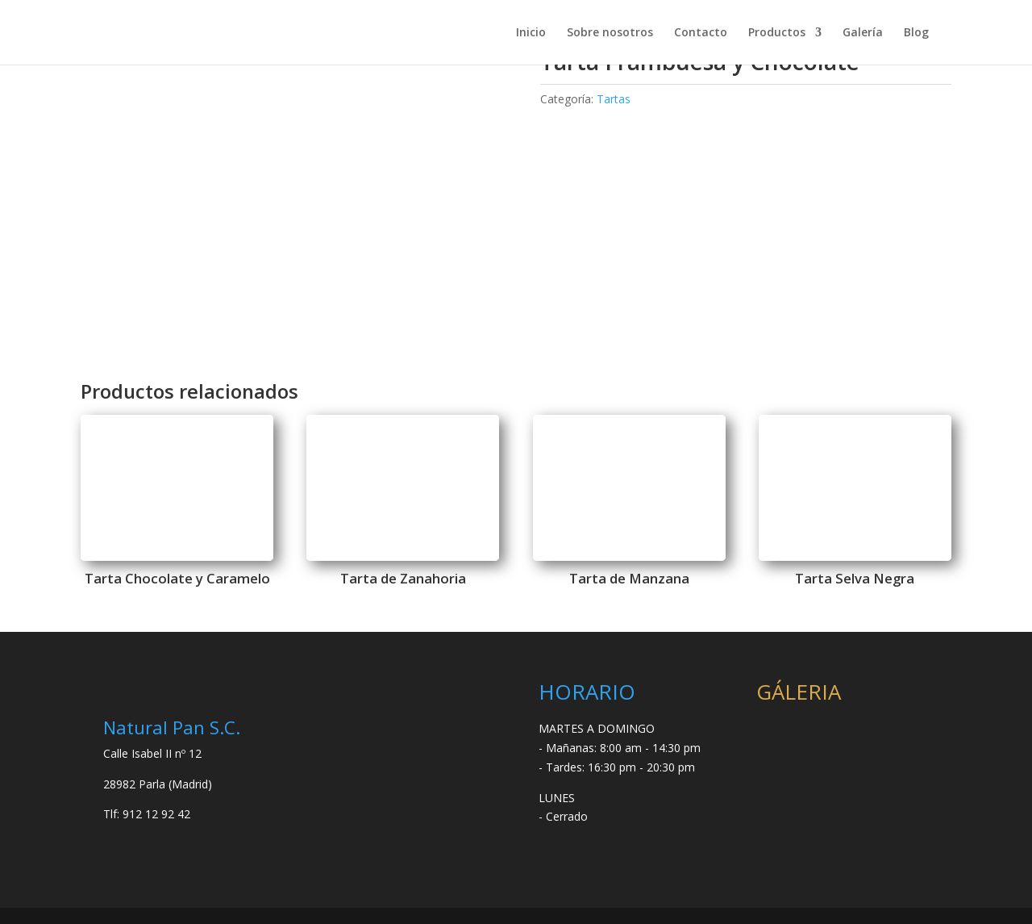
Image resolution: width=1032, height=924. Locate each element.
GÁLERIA (798, 691)
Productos (776, 33)
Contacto (700, 33)
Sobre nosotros (610, 33)
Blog (916, 33)
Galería (863, 33)
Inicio (531, 33)
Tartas (613, 99)
